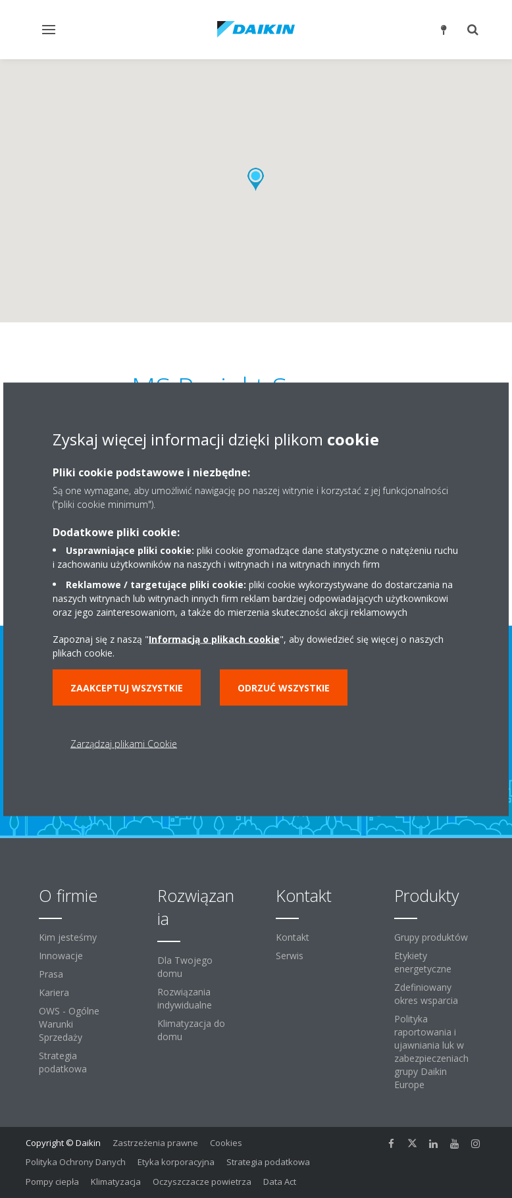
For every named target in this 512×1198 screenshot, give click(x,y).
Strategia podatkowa (63, 1062)
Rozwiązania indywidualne (184, 998)
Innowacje (61, 955)
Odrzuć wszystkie (284, 687)
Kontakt (292, 937)
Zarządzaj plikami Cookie (123, 743)
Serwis (289, 955)
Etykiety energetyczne (422, 962)
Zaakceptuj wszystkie (126, 687)
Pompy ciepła (52, 1181)
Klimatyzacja (116, 1181)
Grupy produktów (431, 937)
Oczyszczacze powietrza (202, 1181)
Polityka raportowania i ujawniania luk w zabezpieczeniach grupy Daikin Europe (431, 1051)
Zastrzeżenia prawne (155, 1143)
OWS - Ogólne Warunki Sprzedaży (69, 1024)
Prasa (51, 974)
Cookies (226, 1143)
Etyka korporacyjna (176, 1162)
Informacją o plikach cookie (214, 638)
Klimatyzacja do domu (191, 1030)
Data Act (279, 1181)
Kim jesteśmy (68, 937)
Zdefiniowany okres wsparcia (426, 994)
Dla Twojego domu (185, 967)
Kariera (54, 992)
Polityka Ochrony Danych (76, 1162)
